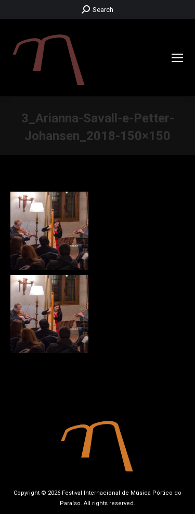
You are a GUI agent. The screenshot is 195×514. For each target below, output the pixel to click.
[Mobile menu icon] (177, 58)
